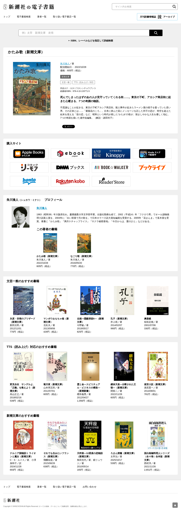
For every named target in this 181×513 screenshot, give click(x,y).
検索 (174, 6)
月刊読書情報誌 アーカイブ (157, 17)
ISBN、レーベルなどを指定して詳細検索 (92, 40)
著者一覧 (41, 16)
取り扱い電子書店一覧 (64, 16)
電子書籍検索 (24, 16)
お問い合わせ (89, 486)
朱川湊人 (64, 63)
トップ (6, 16)
